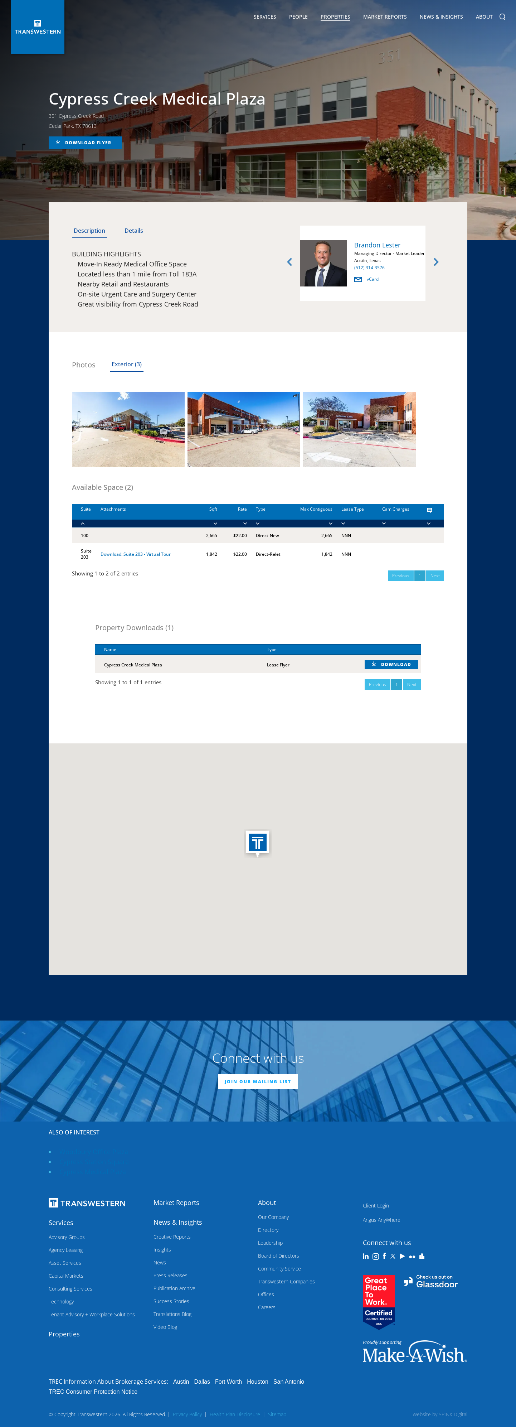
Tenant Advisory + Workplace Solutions (92, 1314)
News (160, 1262)
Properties (335, 16)
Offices (266, 1294)
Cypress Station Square (94, 1161)
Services (265, 18)
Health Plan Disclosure (235, 1414)
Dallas (202, 1382)
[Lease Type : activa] (352, 515)
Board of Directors (278, 1255)
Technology (61, 1301)
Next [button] (436, 262)
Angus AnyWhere (381, 1219)
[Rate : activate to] (232, 515)
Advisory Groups (67, 1237)
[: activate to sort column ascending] (388, 650)
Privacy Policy (187, 1414)
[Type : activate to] (265, 515)
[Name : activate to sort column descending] (176, 650)
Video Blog (165, 1327)
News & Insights (441, 18)
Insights (162, 1249)
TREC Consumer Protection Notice (93, 1392)
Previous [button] (289, 262)
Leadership (270, 1242)
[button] (258, 844)
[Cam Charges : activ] (395, 515)
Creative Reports (172, 1236)
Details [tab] (134, 231)
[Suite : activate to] (82, 515)
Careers (267, 1307)
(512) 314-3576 (369, 268)
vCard (366, 279)
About (484, 18)
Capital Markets (66, 1275)
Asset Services (65, 1262)
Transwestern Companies (286, 1281)
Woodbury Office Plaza (93, 1151)
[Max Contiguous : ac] (308, 515)
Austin (181, 1382)
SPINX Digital (453, 1414)
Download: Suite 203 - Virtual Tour (136, 554)
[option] (362, 264)
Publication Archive (174, 1288)
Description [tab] (89, 231)
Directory (268, 1229)
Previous (400, 576)
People (298, 16)
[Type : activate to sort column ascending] (307, 650)
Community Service (279, 1268)
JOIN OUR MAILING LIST (258, 1082)
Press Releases (171, 1275)
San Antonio (288, 1382)
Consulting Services (70, 1288)
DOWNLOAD (396, 664)
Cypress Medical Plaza (92, 1171)
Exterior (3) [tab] (127, 364)
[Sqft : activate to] (206, 515)
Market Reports (385, 16)
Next (435, 576)
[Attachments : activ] (143, 515)
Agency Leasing (66, 1250)
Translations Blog (172, 1314)
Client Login (376, 1205)
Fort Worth (228, 1382)
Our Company (273, 1217)
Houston (257, 1382)
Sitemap (277, 1414)
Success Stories (171, 1301)
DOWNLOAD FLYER (88, 143)
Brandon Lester (377, 245)
